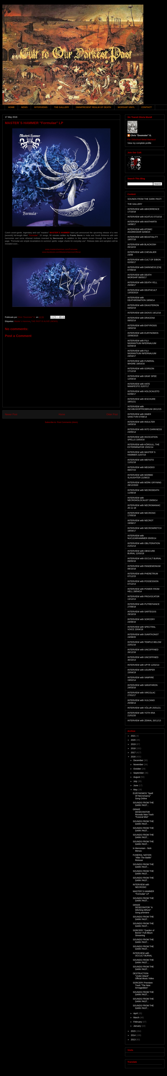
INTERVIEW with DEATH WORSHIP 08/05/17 (139, 276)
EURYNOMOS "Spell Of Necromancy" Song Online (143, 796)
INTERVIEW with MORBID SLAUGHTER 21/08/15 (140, 476)
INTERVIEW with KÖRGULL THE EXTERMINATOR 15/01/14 (143, 445)
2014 (133, 1035)
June (136, 785)
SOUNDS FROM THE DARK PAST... (143, 803)
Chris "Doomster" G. (141, 135)
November (138, 764)
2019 (133, 744)
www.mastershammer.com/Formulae (61, 249)
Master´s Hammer (22, 321)
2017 (133, 752)
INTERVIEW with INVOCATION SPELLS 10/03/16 (142, 438)
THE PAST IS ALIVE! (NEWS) (44, 321)
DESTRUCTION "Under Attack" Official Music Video (143, 976)
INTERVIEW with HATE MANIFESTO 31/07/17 (138, 385)
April (135, 1013)
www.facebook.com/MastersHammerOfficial (61, 252)
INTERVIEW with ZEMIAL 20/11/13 (144, 720)
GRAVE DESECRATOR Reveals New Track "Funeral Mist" (143, 813)
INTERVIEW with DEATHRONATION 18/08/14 (141, 298)
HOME (11, 107)
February (137, 1022)
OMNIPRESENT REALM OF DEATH (93, 107)
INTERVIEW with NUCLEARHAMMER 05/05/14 (141, 536)
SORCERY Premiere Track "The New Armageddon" (143, 985)
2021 (133, 736)
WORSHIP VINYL (126, 107)
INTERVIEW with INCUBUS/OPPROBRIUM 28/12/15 (144, 407)
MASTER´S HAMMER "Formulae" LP (143, 892)
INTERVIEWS (40, 107)
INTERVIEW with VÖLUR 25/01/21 (144, 708)
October (137, 769)
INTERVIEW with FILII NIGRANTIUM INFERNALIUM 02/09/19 (141, 343)
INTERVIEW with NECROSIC (141, 885)
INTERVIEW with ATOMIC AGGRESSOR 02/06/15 (139, 230)
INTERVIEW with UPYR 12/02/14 (143, 665)
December (138, 760)
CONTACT (146, 107)
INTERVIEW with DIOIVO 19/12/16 (144, 313)
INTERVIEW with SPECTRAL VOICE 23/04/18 (141, 628)
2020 (133, 740)
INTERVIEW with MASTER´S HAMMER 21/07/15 (141, 453)
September (138, 773)
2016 (133, 756)
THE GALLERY (61, 107)
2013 (133, 1039)
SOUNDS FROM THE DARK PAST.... (143, 961)
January (137, 1026)
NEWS (24, 107)
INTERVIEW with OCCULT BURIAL (142, 954)
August (136, 777)
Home (62, 414)
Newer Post (11, 414)
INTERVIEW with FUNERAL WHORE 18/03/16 (140, 362)
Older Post (112, 414)
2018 (133, 748)
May (135, 789)
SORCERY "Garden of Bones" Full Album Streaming (143, 933)
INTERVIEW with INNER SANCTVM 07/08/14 (139, 415)
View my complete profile (139, 143)
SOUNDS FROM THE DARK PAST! (144, 199)
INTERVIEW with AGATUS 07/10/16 (144, 217)
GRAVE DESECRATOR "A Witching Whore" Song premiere (142, 909)
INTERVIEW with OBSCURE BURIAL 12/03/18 (141, 552)
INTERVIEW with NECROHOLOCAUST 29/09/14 (142, 499)
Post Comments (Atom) (67, 422)
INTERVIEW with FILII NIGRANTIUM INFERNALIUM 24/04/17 (141, 353)
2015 (133, 1031)
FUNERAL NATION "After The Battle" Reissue (142, 857)
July (135, 781)
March (136, 1017)
